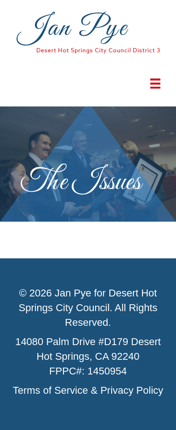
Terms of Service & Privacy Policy (88, 390)
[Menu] (155, 83)
